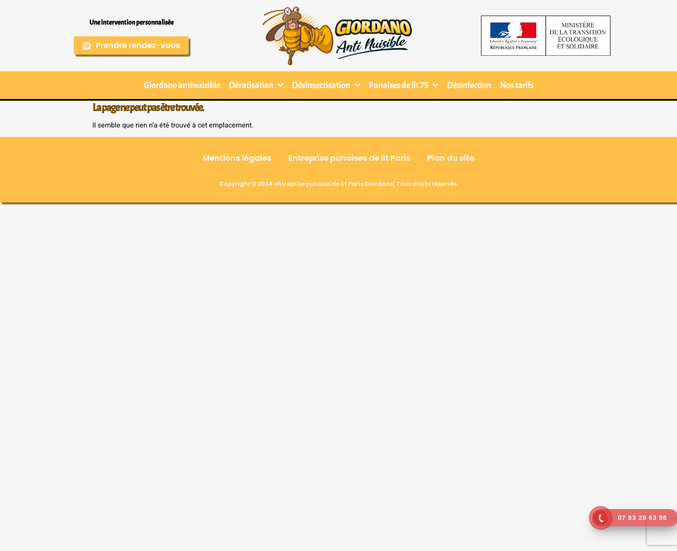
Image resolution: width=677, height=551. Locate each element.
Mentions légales (237, 158)
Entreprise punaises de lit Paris (349, 158)
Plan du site (450, 158)
